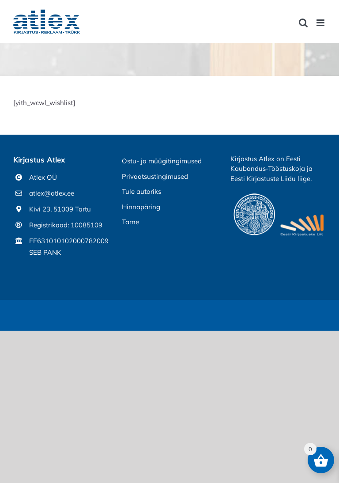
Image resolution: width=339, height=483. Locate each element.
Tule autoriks (141, 191)
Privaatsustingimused (155, 176)
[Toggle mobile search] (303, 22)
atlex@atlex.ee (51, 193)
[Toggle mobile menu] (321, 22)
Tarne (130, 222)
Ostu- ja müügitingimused (162, 161)
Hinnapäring (141, 207)
